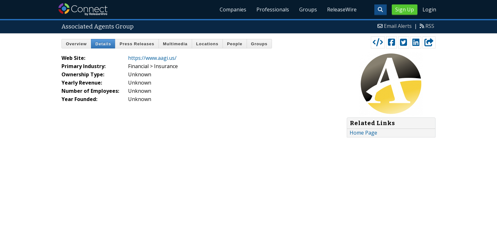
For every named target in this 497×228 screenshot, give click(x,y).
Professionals (272, 9)
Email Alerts (398, 25)
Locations (207, 43)
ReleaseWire (342, 9)
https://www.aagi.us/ (152, 57)
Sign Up (404, 9)
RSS (429, 25)
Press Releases (136, 43)
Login (429, 9)
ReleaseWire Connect (82, 9)
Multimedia (175, 43)
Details (103, 43)
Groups (308, 9)
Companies (233, 9)
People (234, 43)
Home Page (363, 132)
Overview (76, 43)
